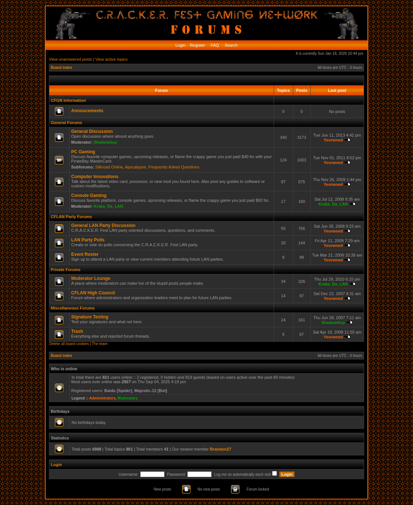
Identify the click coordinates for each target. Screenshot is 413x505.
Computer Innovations (94, 176)
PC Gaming (83, 151)
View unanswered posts (70, 59)
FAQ (214, 45)
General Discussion (92, 131)
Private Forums (65, 269)
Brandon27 (220, 449)
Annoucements (87, 110)
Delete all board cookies (69, 344)
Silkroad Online (109, 167)
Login (180, 45)
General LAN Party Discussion (103, 225)
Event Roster (85, 254)
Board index (61, 68)
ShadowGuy (106, 142)
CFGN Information (68, 100)
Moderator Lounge (90, 278)
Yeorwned (333, 140)
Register (197, 45)
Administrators (102, 398)
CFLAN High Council (93, 292)
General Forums (66, 122)
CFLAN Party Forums (71, 216)
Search (231, 45)
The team (100, 344)
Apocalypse (135, 167)
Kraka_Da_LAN (108, 206)
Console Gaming (88, 195)
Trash (77, 331)
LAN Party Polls (88, 240)
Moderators (128, 398)
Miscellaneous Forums (73, 308)
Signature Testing (89, 317)
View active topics (111, 59)
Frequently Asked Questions (173, 167)
